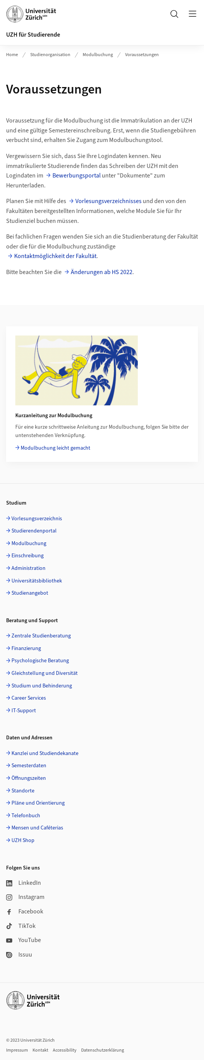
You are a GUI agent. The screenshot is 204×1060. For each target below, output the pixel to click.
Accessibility (65, 1050)
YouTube (23, 940)
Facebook (24, 911)
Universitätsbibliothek (36, 581)
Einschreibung (27, 556)
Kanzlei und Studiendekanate (44, 753)
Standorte (22, 791)
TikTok (21, 926)
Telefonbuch (25, 816)
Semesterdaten (28, 766)
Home (12, 55)
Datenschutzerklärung (102, 1050)
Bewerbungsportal (76, 175)
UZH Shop (22, 840)
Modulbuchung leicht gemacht (55, 448)
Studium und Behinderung (41, 686)
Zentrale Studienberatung (41, 636)
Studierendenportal (34, 531)
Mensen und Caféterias (37, 828)
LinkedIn (23, 883)
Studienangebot (29, 593)
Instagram (25, 897)
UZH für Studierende (33, 35)
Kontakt (40, 1050)
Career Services (28, 698)
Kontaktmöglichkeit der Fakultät (55, 256)
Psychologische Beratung (40, 661)
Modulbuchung (98, 55)
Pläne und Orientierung (38, 803)
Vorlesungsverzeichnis (36, 519)
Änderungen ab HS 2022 (101, 272)
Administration (28, 568)
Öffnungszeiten (28, 778)
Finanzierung (26, 648)
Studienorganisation (50, 55)
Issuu (19, 954)
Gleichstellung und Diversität (44, 673)
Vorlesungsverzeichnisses (108, 201)
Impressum (17, 1050)
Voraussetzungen (142, 55)
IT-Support (23, 711)
